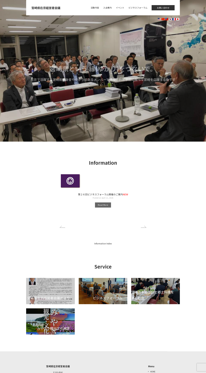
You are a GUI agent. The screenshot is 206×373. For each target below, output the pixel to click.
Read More (103, 205)
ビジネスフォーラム (137, 7)
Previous (62, 227)
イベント (120, 7)
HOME (152, 371)
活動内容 (95, 7)
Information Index (103, 243)
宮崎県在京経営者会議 (47, 7)
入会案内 (107, 7)
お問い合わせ (163, 7)
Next (143, 227)
